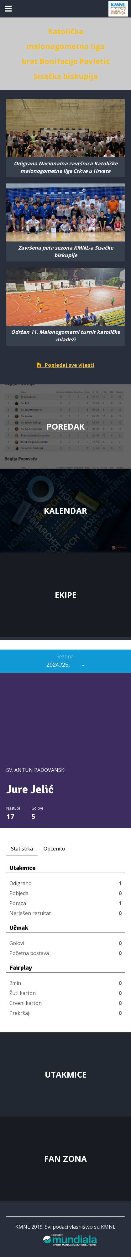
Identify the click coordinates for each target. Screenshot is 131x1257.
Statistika (22, 848)
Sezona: (65, 656)
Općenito (54, 848)
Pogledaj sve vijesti (65, 365)
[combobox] (65, 665)
